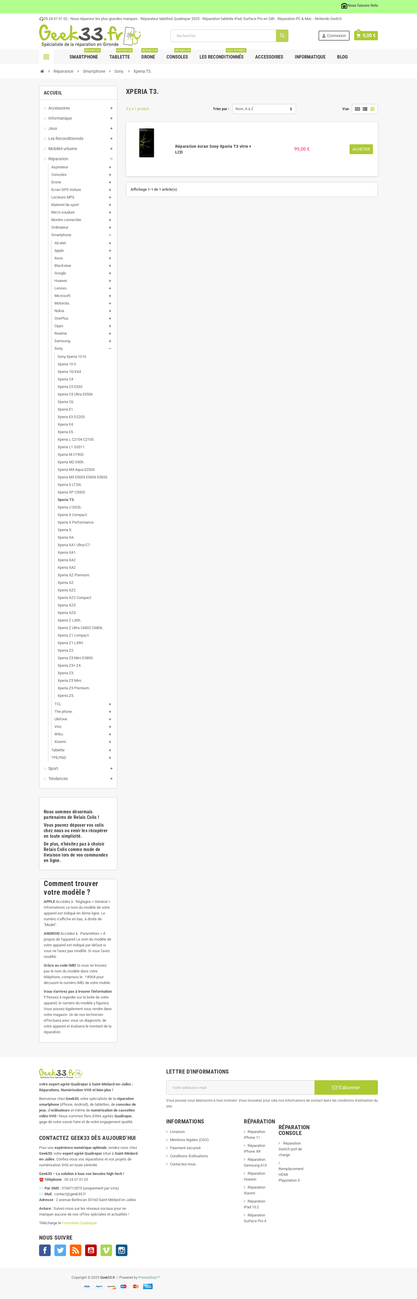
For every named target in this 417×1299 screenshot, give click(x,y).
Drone (149, 55)
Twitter (60, 1250)
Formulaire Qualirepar (79, 1223)
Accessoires (269, 57)
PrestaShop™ (149, 1278)
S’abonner (346, 1087)
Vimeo (106, 1250)
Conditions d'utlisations (189, 1156)
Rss (75, 1250)
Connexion (335, 35)
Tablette (121, 55)
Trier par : (221, 109)
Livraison (177, 1131)
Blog (342, 57)
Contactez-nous (183, 1164)
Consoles (179, 55)
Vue (345, 109)
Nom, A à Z (244, 109)
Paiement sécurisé (185, 1148)
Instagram (121, 1250)
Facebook (45, 1250)
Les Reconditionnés (223, 55)
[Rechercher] (230, 36)
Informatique (310, 57)
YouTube (91, 1250)
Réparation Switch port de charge (290, 1149)
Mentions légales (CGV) (189, 1140)
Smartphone (85, 55)
